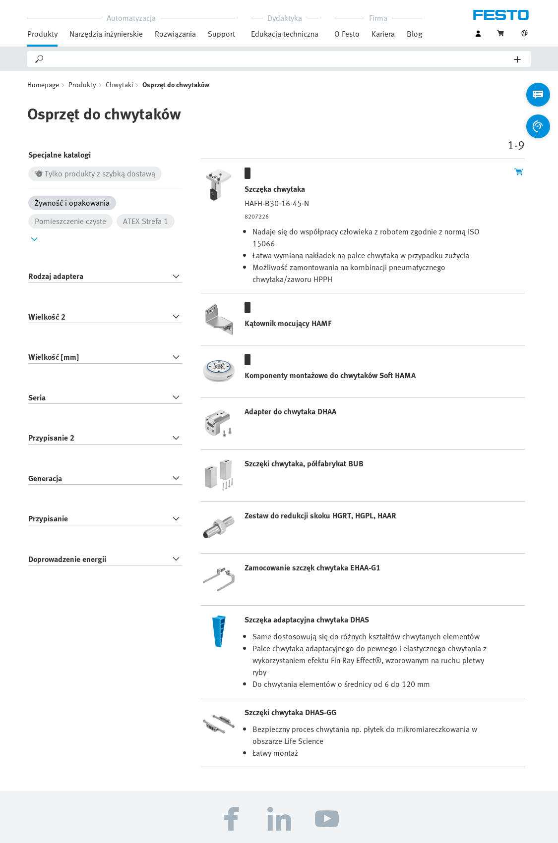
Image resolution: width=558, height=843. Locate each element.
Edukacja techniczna (284, 34)
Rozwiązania (175, 34)
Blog (414, 34)
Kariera (383, 34)
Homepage (43, 84)
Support (221, 34)
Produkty (42, 34)
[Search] (279, 59)
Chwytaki (119, 84)
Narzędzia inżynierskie (106, 34)
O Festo (347, 34)
